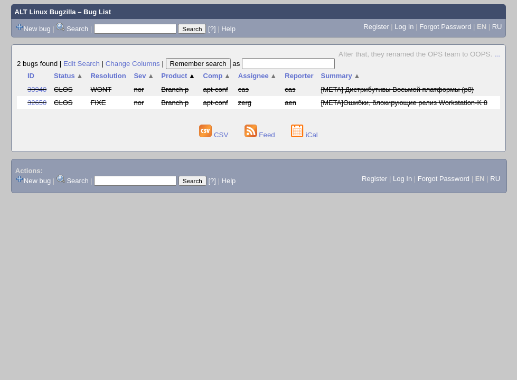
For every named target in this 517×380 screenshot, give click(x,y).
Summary (341, 76)
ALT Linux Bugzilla (45, 12)
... (497, 54)
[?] (211, 29)
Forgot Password (445, 27)
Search (77, 29)
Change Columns (133, 64)
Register (376, 27)
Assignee (257, 76)
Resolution (108, 76)
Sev (144, 76)
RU (497, 27)
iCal (304, 135)
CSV (214, 135)
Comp (217, 76)
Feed (261, 135)
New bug (37, 29)
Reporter (299, 76)
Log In (403, 27)
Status (68, 76)
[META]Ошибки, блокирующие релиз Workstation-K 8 (404, 103)
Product (178, 76)
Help (228, 29)
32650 (36, 103)
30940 (36, 89)
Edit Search (81, 64)
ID (30, 76)
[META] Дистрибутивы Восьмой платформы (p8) (397, 89)
